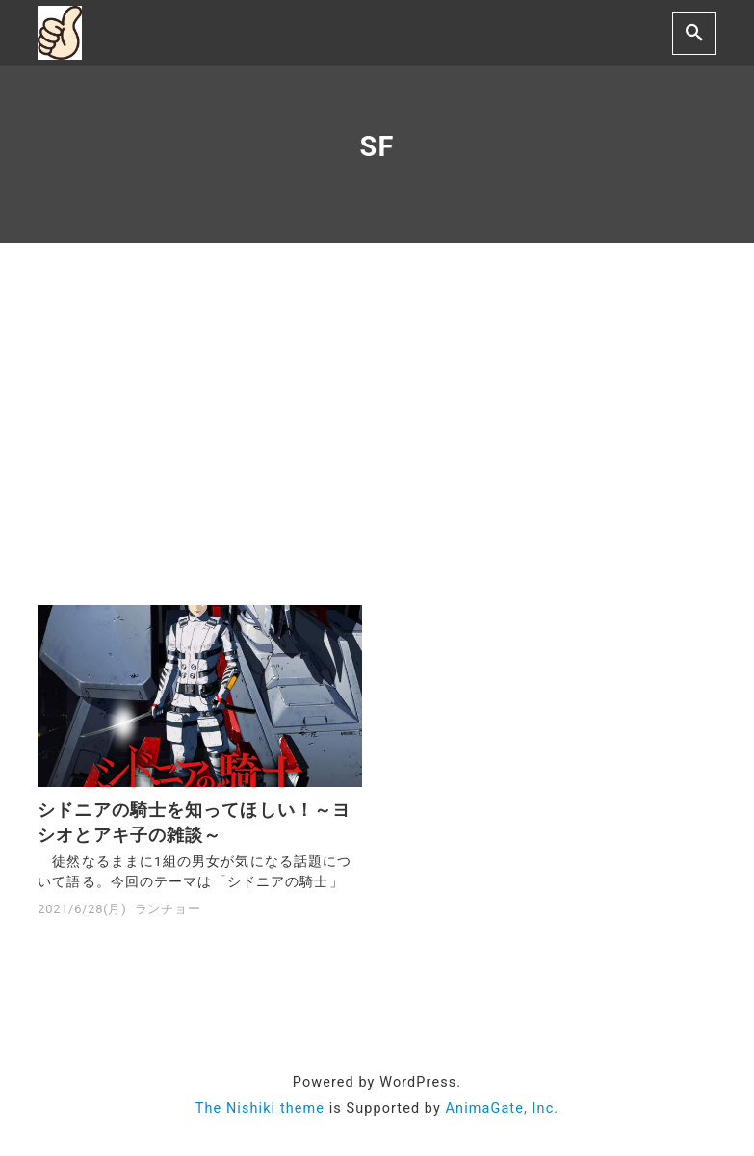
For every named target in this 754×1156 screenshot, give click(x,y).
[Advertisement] (377, 424)
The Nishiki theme (260, 1108)
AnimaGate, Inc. (502, 1108)
